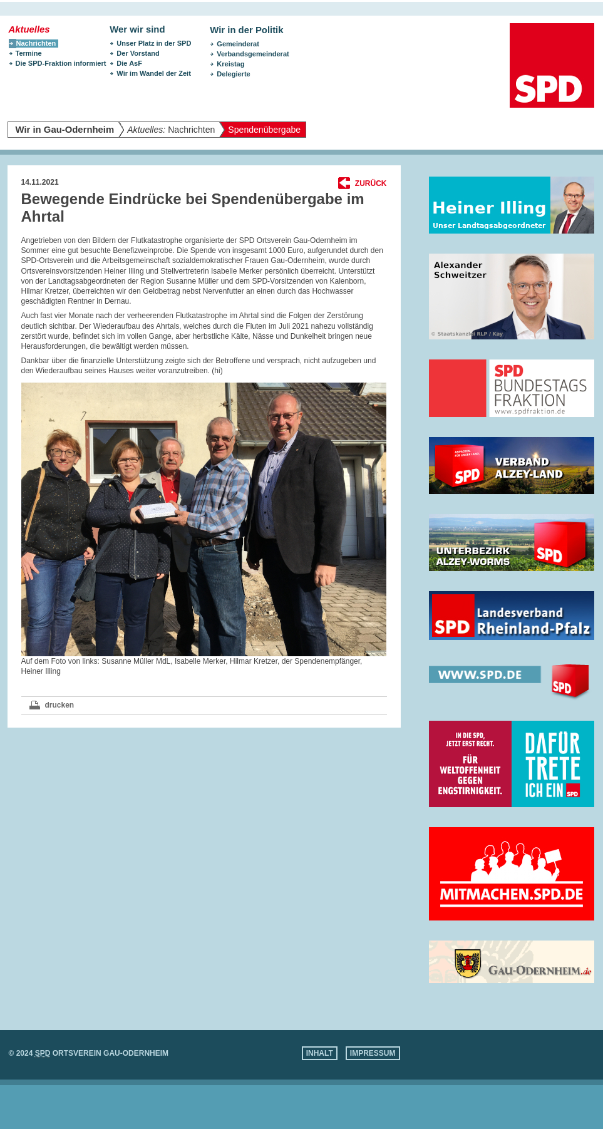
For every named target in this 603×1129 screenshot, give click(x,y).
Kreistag (230, 64)
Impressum (373, 1053)
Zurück (371, 183)
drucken (60, 705)
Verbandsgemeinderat (253, 54)
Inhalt (319, 1053)
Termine (29, 53)
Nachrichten (171, 130)
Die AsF (129, 63)
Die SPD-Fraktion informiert (61, 63)
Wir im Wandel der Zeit (153, 73)
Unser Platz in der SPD (153, 43)
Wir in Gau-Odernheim (65, 130)
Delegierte (233, 74)
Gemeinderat (238, 44)
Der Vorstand (138, 53)
